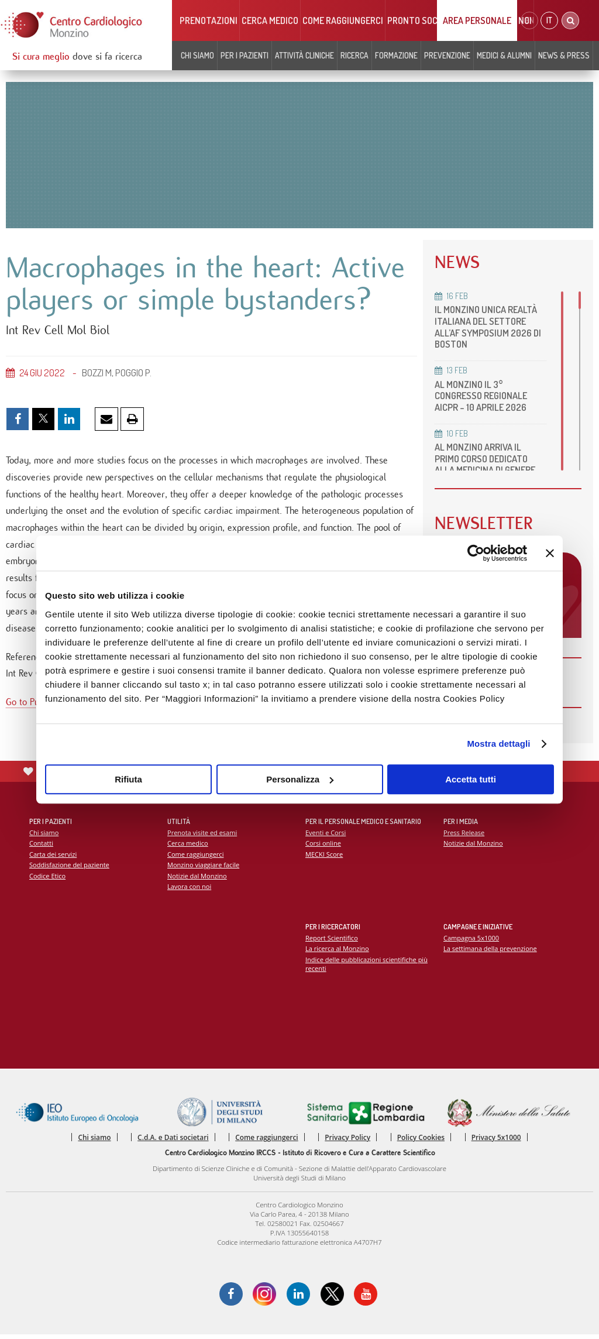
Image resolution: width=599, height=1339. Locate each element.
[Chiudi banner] (550, 553)
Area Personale (477, 20)
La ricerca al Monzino (337, 951)
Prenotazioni (208, 20)
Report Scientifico (332, 940)
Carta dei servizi (53, 857)
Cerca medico (270, 20)
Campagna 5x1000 (471, 940)
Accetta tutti (470, 779)
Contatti (41, 846)
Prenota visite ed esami (202, 835)
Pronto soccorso (425, 20)
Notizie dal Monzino (197, 879)
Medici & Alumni (504, 55)
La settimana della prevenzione (490, 951)
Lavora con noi (189, 889)
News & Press (564, 55)
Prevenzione (447, 55)
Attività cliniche (304, 55)
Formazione (396, 55)
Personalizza (299, 779)
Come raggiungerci (342, 20)
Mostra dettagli (498, 744)
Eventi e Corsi (325, 835)
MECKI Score (324, 857)
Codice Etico (47, 879)
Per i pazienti (244, 55)
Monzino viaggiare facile (203, 868)
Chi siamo (197, 55)
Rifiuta (128, 779)
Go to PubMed (33, 707)
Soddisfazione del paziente (70, 868)
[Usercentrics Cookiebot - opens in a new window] (476, 553)
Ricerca (354, 55)
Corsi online (323, 846)
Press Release (464, 835)
